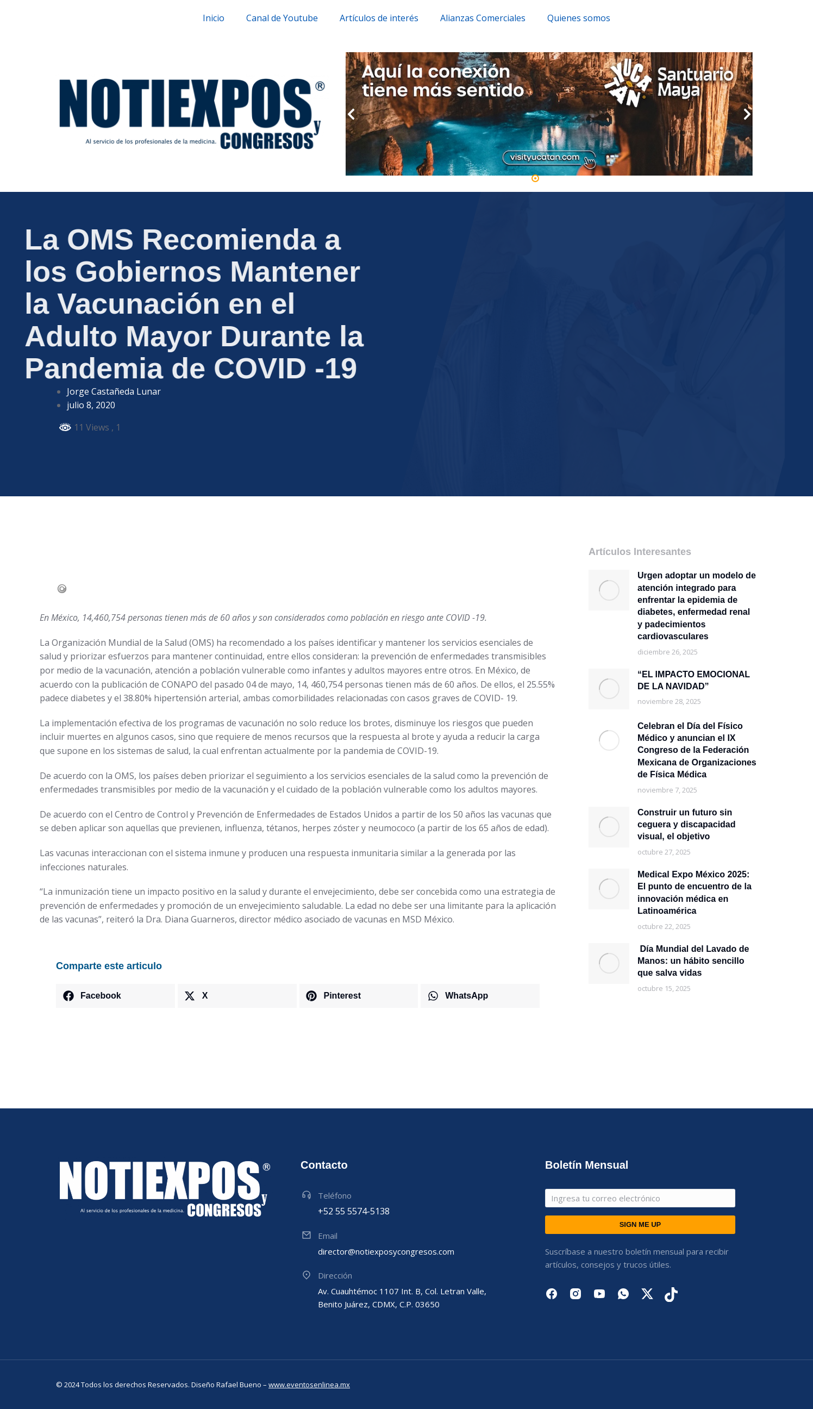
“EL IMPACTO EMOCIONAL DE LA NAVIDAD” (693, 680)
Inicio (213, 18)
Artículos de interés (379, 18)
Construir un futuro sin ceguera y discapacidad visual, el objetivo (686, 824)
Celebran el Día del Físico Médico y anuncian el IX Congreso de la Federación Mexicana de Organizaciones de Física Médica (696, 750)
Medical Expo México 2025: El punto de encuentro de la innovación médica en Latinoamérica (694, 892)
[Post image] (609, 590)
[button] (535, 178)
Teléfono (335, 1195)
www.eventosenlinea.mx (309, 1384)
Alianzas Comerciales (483, 18)
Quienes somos (578, 18)
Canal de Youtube (282, 18)
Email (327, 1235)
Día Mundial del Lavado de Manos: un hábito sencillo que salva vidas (693, 961)
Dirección (335, 1275)
